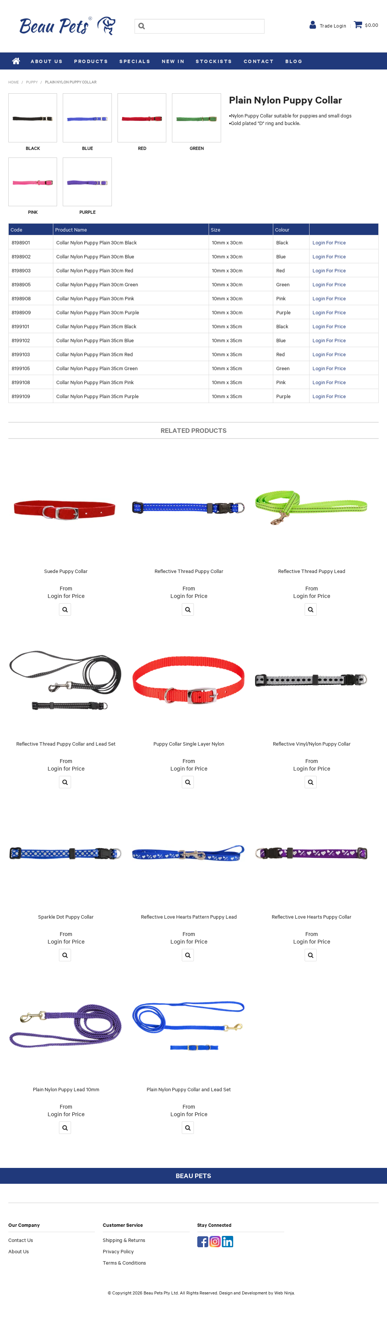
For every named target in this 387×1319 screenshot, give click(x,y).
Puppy (32, 82)
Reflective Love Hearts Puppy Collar (311, 916)
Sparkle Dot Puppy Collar (66, 916)
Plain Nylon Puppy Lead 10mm (66, 1089)
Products (91, 61)
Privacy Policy (118, 1251)
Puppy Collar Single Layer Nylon (188, 743)
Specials (134, 61)
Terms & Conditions (124, 1262)
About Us (47, 61)
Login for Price (66, 595)
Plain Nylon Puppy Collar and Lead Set (189, 1089)
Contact (259, 61)
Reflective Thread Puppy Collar (189, 570)
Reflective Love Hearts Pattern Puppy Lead (189, 916)
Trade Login (333, 25)
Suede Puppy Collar (66, 570)
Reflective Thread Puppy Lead (311, 570)
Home (16, 61)
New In (173, 61)
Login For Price (329, 242)
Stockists (214, 61)
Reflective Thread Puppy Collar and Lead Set (66, 743)
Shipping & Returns (124, 1239)
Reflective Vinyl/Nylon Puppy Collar (312, 743)
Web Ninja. (284, 1293)
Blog (293, 61)
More (65, 609)
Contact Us (20, 1239)
